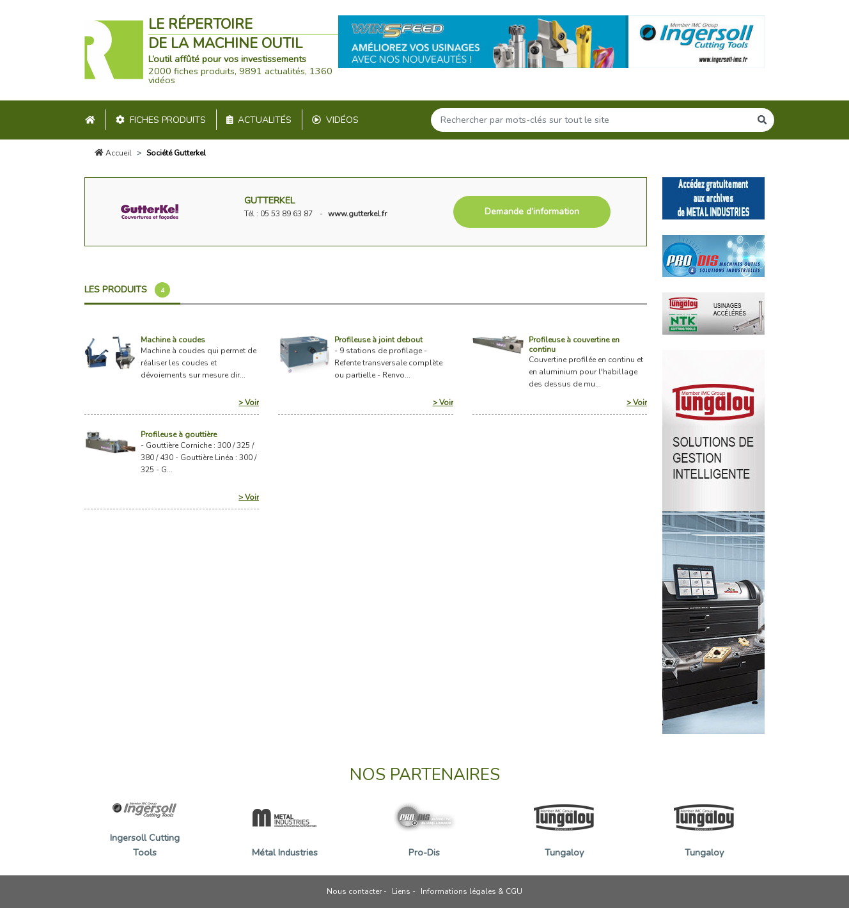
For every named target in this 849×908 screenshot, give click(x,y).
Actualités (259, 120)
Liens (401, 891)
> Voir (248, 402)
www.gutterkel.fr (357, 214)
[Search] (591, 120)
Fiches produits (161, 120)
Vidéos (335, 120)
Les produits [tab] (127, 290)
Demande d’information (532, 211)
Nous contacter (354, 891)
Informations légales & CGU (471, 891)
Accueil (113, 153)
